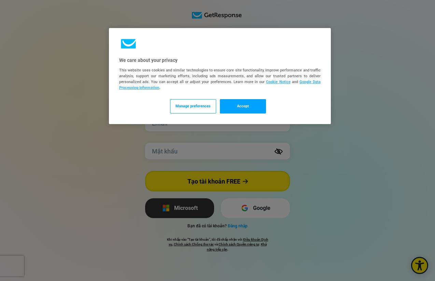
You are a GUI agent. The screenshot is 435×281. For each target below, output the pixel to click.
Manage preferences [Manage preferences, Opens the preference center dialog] (193, 106)
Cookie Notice (278, 81)
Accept (243, 106)
